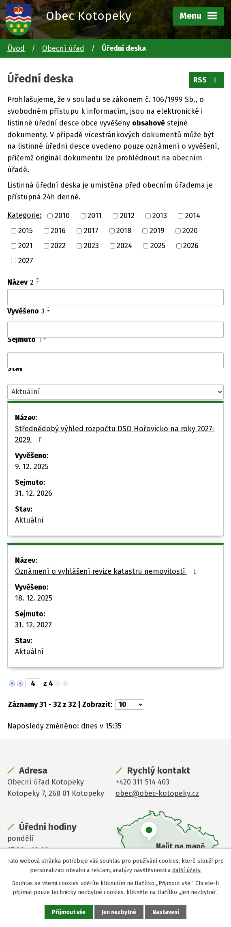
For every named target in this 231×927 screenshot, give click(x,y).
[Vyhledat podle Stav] (115, 392)
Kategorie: (24, 215)
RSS (206, 80)
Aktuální (29, 520)
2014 (192, 215)
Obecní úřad (63, 48)
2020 (190, 230)
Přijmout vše (69, 912)
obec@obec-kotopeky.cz (157, 793)
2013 (159, 215)
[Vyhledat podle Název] (115, 297)
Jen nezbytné (119, 912)
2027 (25, 260)
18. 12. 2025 (33, 598)
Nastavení (165, 912)
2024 (124, 245)
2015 (25, 230)
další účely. (186, 869)
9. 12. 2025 (32, 466)
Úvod (16, 48)
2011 (95, 215)
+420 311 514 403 (142, 782)
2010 (62, 215)
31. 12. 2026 (33, 493)
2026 (191, 245)
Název (20, 282)
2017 (91, 230)
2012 (127, 215)
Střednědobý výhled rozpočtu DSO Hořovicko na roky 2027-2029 (115, 434)
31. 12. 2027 (33, 624)
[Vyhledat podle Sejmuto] (115, 360)
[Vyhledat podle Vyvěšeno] (115, 330)
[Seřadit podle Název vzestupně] (38, 278)
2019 (157, 230)
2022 (58, 245)
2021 (25, 245)
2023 (91, 245)
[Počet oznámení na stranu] (129, 704)
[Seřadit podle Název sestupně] (38, 281)
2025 (157, 245)
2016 (58, 230)
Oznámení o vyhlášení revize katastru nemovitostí (107, 571)
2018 (123, 230)
